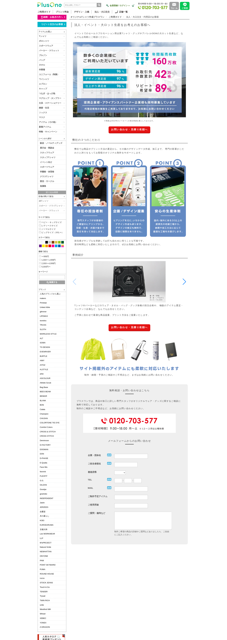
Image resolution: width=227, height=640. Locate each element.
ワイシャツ (44, 79)
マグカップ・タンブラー (50, 98)
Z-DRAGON (45, 627)
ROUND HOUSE (47, 574)
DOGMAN (44, 449)
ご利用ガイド (44, 12)
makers (43, 298)
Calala (42, 409)
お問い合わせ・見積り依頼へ (129, 129)
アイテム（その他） (48, 122)
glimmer (43, 312)
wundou (43, 320)
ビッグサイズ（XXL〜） (51, 232)
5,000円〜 (45, 267)
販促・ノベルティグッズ (51, 143)
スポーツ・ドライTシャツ (51, 206)
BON (42, 405)
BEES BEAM (45, 392)
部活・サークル (47, 181)
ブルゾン (43, 55)
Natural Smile (45, 547)
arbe (42, 374)
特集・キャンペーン (48, 131)
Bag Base (44, 387)
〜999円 (44, 256)
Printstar (43, 303)
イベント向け (46, 162)
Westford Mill (45, 609)
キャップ (43, 89)
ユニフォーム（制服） (49, 74)
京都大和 (43, 529)
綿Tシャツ (43, 201)
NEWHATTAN (45, 551)
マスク (42, 117)
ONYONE (44, 556)
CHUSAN (44, 418)
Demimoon (44, 440)
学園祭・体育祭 (47, 172)
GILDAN (43, 485)
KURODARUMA (46, 525)
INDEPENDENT (46, 498)
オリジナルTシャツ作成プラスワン (87, 17)
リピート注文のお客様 (53, 24)
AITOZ (42, 365)
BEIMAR (43, 396)
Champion (44, 414)
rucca (42, 578)
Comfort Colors (46, 427)
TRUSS (43, 325)
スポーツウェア (46, 46)
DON (42, 454)
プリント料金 (62, 12)
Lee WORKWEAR (47, 534)
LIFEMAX (44, 316)
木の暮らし (44, 516)
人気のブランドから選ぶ (50, 294)
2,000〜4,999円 (47, 263)
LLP (41, 538)
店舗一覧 (121, 12)
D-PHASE (44, 458)
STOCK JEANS (46, 583)
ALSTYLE (44, 369)
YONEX (43, 623)
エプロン (43, 84)
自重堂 (42, 512)
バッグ (42, 60)
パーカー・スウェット (49, 50)
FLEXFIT (43, 476)
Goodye (43, 489)
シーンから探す (45, 138)
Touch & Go (45, 587)
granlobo (43, 494)
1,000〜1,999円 (47, 260)
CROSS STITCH (47, 436)
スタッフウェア (47, 152)
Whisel (42, 614)
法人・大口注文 (102, 12)
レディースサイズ (48, 225)
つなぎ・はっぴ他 (47, 93)
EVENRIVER (45, 352)
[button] (184, 282)
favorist (43, 471)
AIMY (42, 360)
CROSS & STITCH (48, 432)
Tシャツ (42, 36)
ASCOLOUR (45, 378)
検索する (52, 282)
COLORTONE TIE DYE (50, 423)
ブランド (42, 289)
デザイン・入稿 (81, 12)
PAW (42, 560)
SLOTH (43, 329)
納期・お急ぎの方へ (53, 17)
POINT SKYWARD (47, 565)
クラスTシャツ (46, 176)
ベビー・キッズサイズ (50, 222)
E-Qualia (43, 463)
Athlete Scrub (45, 383)
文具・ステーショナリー (50, 103)
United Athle (45, 307)
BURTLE (43, 356)
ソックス (43, 112)
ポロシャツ (44, 41)
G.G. (42, 480)
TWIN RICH (45, 600)
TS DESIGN (45, 347)
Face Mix (43, 467)
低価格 (43, 186)
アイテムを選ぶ (45, 32)
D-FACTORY (45, 445)
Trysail (42, 596)
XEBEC (43, 618)
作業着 (42, 69)
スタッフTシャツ (47, 157)
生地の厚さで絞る (46, 196)
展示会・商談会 (47, 148)
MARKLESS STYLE (48, 334)
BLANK (43, 400)
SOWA (42, 343)
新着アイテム (45, 127)
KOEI (42, 520)
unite (42, 605)
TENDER (43, 592)
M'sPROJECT (45, 543)
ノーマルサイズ (47, 229)
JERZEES (44, 507)
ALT (41, 338)
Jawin (42, 503)
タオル (42, 65)
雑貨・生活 (44, 108)
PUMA (42, 569)
